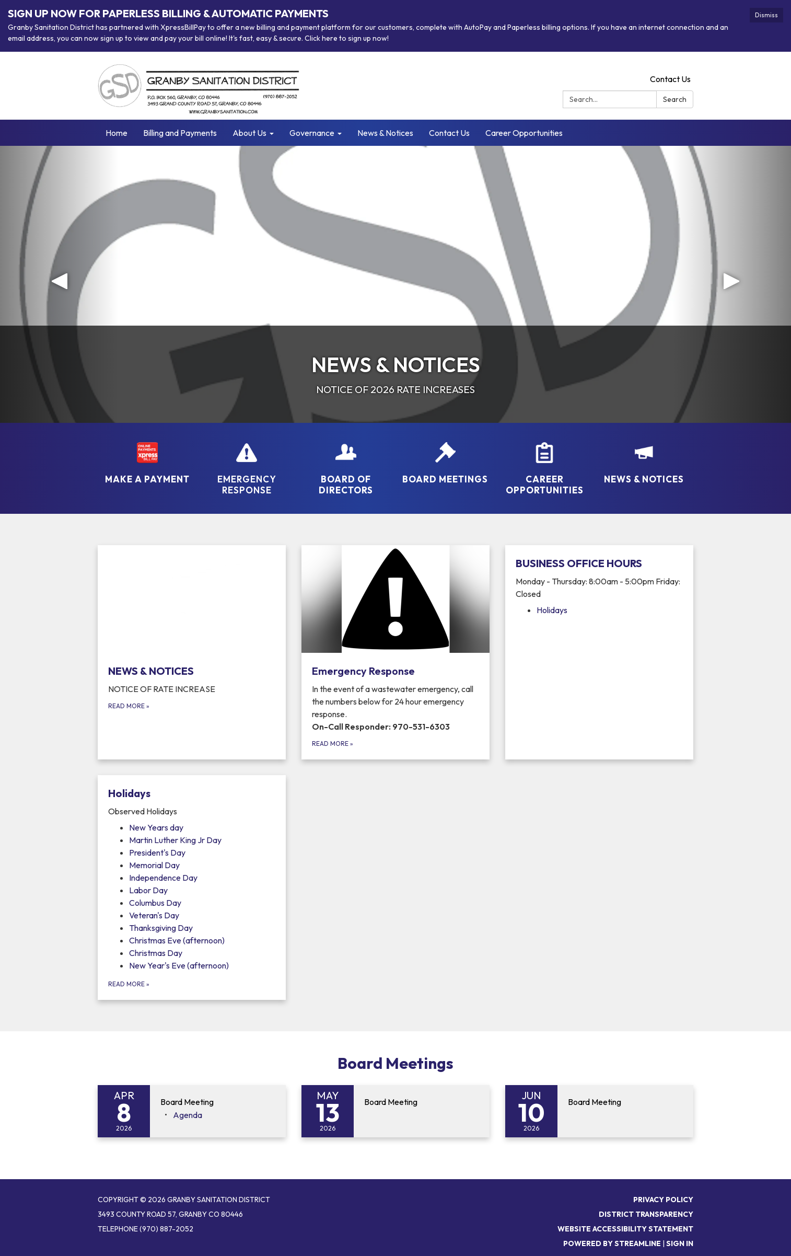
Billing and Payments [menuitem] (180, 133)
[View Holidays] (191, 801)
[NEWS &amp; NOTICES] (643, 456)
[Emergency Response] (246, 462)
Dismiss (766, 15)
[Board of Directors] (346, 462)
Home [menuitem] (116, 133)
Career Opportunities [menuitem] (524, 133)
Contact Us (670, 79)
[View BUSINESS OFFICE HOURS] (599, 578)
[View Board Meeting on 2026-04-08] (217, 1102)
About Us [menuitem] (249, 133)
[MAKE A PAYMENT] (147, 456)
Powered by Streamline (612, 1243)
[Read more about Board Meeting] (395, 1111)
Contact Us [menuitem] (449, 133)
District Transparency (646, 1214)
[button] (59, 284)
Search (675, 99)
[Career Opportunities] (544, 462)
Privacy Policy (663, 1199)
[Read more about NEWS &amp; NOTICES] (192, 652)
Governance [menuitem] (311, 133)
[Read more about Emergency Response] (395, 652)
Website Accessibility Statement (625, 1229)
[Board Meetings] (445, 456)
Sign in (679, 1243)
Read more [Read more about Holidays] (128, 984)
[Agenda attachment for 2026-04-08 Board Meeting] (187, 1115)
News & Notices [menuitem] (385, 133)
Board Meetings (395, 1063)
